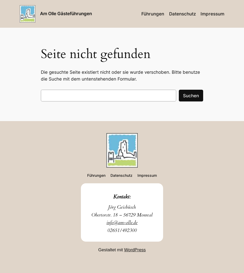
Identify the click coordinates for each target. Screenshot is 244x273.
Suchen (191, 95)
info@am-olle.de (122, 222)
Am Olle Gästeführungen (66, 13)
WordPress (135, 249)
